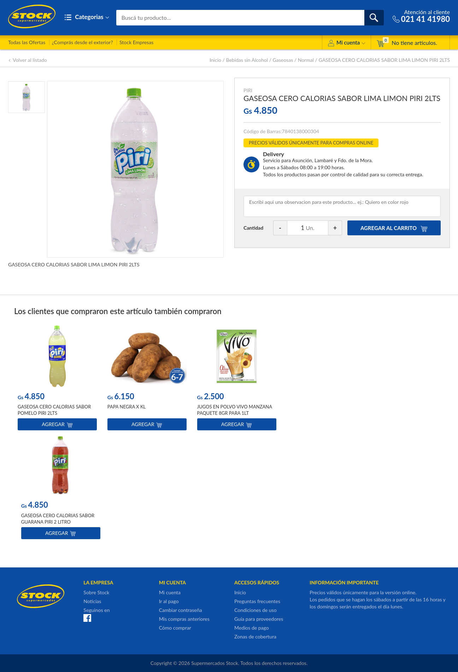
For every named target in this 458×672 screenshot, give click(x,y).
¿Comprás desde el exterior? (82, 42)
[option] (57, 379)
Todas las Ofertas (26, 42)
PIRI (247, 90)
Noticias (92, 601)
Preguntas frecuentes (257, 601)
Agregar (57, 425)
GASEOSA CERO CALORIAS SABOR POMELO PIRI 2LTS (54, 410)
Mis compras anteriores (184, 619)
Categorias (86, 17)
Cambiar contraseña (180, 610)
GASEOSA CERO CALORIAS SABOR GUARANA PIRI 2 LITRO (57, 519)
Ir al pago (169, 601)
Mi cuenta (346, 43)
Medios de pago (251, 628)
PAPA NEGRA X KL (126, 407)
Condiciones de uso (255, 610)
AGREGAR (394, 228)
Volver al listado (27, 60)
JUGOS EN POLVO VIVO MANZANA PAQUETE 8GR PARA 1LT (234, 410)
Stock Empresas (136, 42)
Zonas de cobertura (255, 636)
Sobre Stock (96, 592)
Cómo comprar (175, 628)
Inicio (215, 60)
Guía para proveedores (258, 619)
